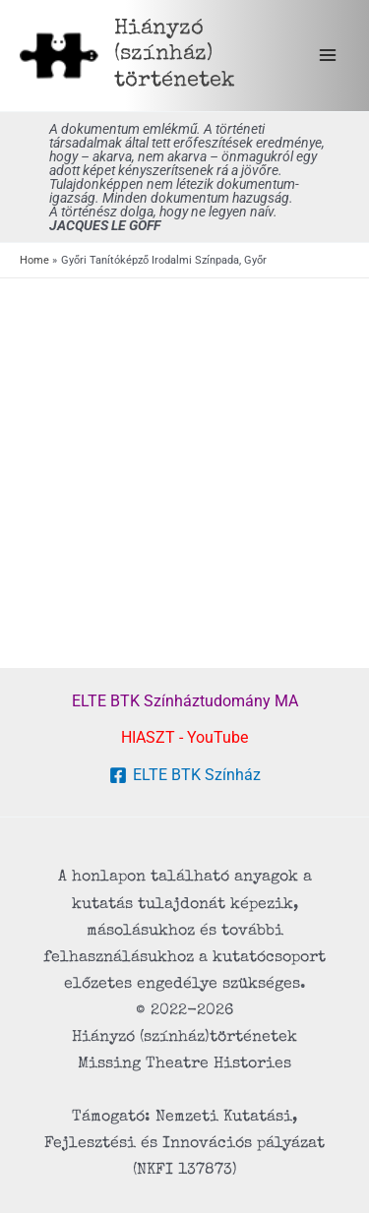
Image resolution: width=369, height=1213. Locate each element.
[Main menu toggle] (327, 55)
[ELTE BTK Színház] (184, 775)
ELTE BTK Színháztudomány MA (185, 701)
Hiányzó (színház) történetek (174, 55)
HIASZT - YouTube (184, 737)
